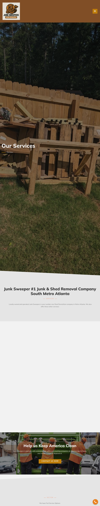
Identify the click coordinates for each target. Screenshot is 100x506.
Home (4, 152)
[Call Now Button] (95, 502)
